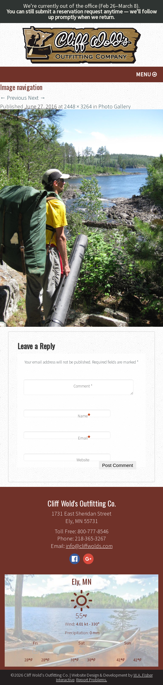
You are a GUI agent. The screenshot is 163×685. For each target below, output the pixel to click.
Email (84, 438)
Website (83, 460)
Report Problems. (91, 680)
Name (84, 416)
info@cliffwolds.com (89, 545)
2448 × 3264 (78, 106)
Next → (36, 97)
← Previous (13, 97)
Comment (82, 386)
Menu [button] (146, 74)
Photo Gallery (114, 106)
